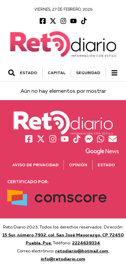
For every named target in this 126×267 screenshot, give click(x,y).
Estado (106, 164)
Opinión (78, 164)
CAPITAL (57, 72)
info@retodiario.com (63, 258)
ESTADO (28, 72)
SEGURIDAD (88, 72)
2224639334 (86, 242)
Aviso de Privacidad (35, 164)
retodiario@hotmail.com (81, 250)
